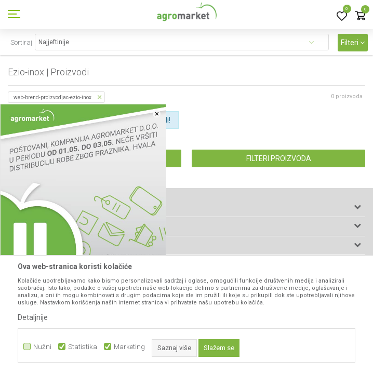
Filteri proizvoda (278, 158)
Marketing (129, 347)
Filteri (353, 42)
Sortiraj (21, 42)
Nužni (42, 347)
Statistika (82, 347)
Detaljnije (33, 317)
